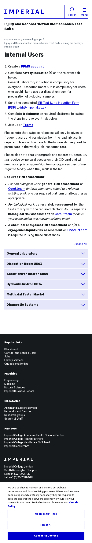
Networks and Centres (17, 411)
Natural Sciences (14, 387)
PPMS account (32, 66)
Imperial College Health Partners (23, 439)
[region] (46, 512)
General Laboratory (46, 253)
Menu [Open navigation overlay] (84, 12)
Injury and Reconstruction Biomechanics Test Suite (32, 43)
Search (72, 11)
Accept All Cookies (46, 535)
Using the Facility (72, 43)
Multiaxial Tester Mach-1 (46, 294)
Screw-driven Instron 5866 (46, 274)
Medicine (9, 384)
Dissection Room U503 (46, 263)
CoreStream (16, 189)
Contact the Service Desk (20, 353)
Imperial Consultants (16, 446)
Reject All (46, 524)
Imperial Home (12, 39)
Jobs (7, 356)
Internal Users (12, 46)
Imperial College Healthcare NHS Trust (27, 442)
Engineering (11, 380)
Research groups (32, 39)
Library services (14, 360)
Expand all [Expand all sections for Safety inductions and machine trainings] (80, 243)
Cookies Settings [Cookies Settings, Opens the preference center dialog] (46, 513)
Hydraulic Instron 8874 (46, 284)
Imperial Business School (19, 391)
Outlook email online (16, 363)
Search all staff (13, 418)
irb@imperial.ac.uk (33, 107)
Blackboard (11, 349)
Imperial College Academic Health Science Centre (34, 435)
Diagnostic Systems (46, 304)
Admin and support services (21, 408)
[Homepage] (34, 12)
